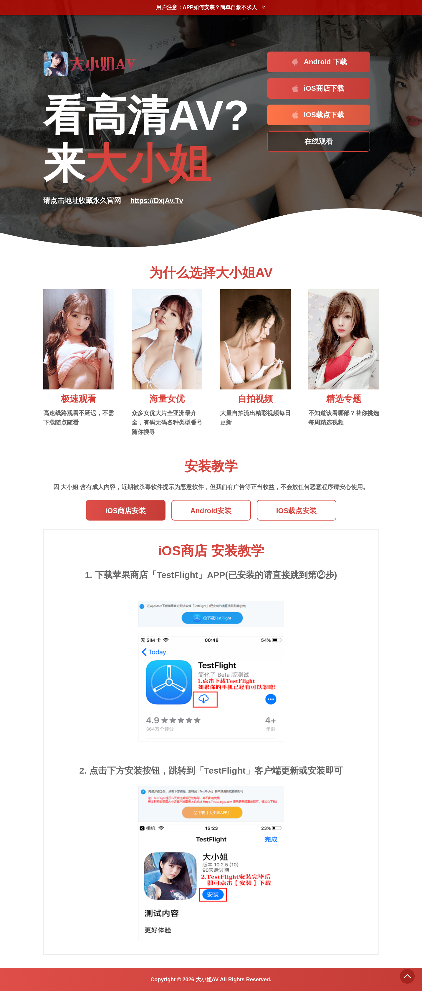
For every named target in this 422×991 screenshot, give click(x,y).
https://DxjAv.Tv (156, 200)
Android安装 (211, 511)
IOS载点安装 (296, 511)
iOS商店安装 (125, 511)
